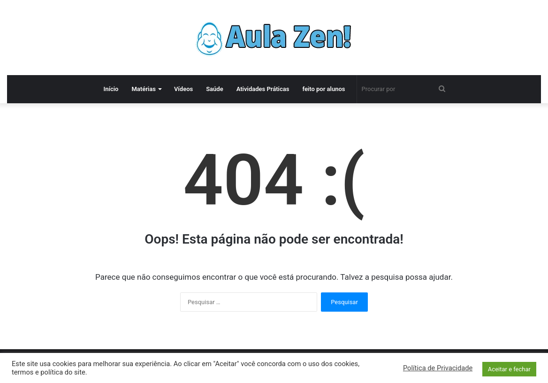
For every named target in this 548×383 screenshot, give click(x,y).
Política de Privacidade (437, 368)
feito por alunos (323, 88)
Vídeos (183, 88)
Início (110, 88)
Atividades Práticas (262, 88)
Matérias (143, 88)
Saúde (214, 88)
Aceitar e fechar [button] (509, 369)
